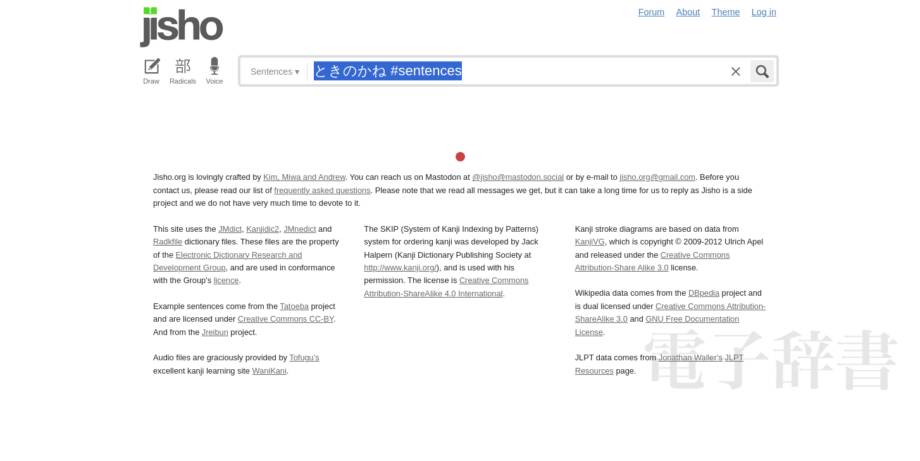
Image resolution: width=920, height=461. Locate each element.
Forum (651, 12)
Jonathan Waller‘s (691, 357)
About (688, 12)
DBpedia (703, 293)
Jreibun (215, 332)
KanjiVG (590, 241)
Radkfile (167, 241)
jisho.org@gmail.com (657, 177)
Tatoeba (294, 306)
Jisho (181, 27)
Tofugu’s (304, 357)
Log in (764, 12)
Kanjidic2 (262, 229)
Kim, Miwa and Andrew (304, 177)
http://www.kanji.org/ (400, 267)
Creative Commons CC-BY (285, 319)
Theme (726, 12)
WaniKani (269, 371)
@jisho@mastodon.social (518, 177)
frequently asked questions (322, 190)
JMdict (230, 229)
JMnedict (299, 229)
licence (226, 280)
